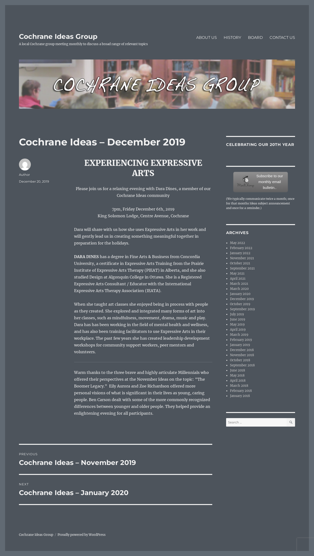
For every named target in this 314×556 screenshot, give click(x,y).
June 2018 (237, 370)
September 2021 (242, 268)
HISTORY (232, 37)
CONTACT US (282, 37)
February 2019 (241, 340)
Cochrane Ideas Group (58, 36)
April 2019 (238, 330)
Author (24, 175)
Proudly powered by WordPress (82, 535)
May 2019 (237, 324)
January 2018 (240, 396)
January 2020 (240, 294)
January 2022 (240, 253)
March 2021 (239, 284)
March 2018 (239, 386)
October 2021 (240, 263)
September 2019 (242, 309)
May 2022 (237, 243)
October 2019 (240, 304)
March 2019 (239, 335)
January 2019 (240, 345)
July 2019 (237, 314)
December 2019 (242, 299)
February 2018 (241, 391)
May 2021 (237, 273)
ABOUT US (206, 37)
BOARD (255, 37)
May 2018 (237, 375)
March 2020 (239, 289)
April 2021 (238, 279)
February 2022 (241, 248)
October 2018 (240, 360)
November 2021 (242, 258)
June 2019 (237, 319)
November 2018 (242, 355)
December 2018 (242, 350)
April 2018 (238, 381)
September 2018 (242, 365)
